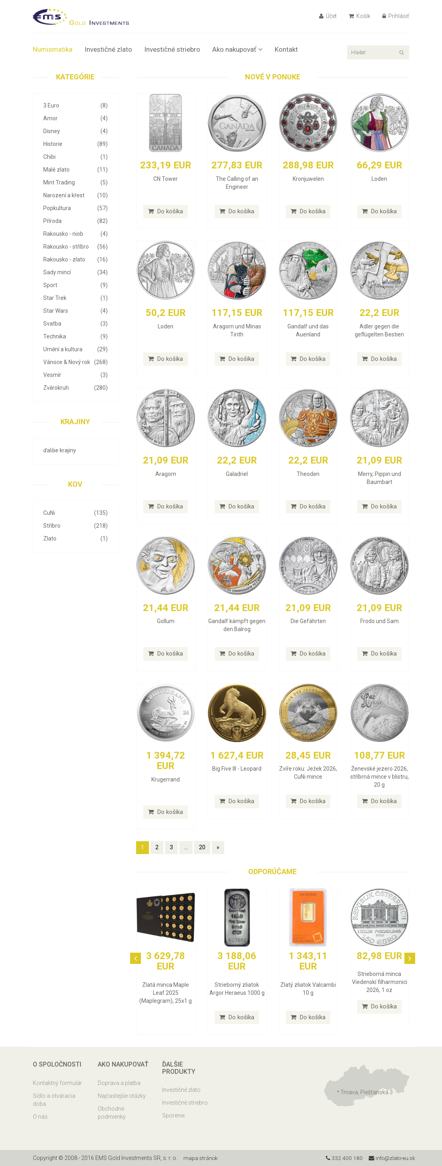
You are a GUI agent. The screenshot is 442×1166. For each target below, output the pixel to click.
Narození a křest (75, 195)
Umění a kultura (75, 349)
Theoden (308, 474)
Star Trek (75, 298)
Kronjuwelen (308, 179)
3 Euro (75, 105)
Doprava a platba (119, 1083)
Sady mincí (75, 272)
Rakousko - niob (75, 234)
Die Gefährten (308, 621)
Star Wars (75, 311)
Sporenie (173, 1115)
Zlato (75, 538)
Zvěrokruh (75, 388)
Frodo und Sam (379, 621)
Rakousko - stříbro (75, 247)
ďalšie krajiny (59, 450)
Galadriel (237, 474)
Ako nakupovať (237, 49)
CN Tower (165, 179)
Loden (379, 179)
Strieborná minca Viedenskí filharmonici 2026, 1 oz (379, 982)
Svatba (75, 324)
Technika (75, 336)
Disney (75, 131)
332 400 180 (341, 1158)
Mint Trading (75, 182)
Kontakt (286, 49)
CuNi (75, 513)
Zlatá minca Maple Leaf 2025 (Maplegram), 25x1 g (165, 993)
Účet (328, 16)
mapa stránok (201, 1158)
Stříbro (75, 526)
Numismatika (52, 49)
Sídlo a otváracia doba (54, 1100)
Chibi (75, 157)
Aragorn (165, 474)
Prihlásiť (395, 16)
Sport (75, 285)
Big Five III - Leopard (236, 768)
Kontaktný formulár (57, 1083)
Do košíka (165, 211)
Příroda (75, 221)
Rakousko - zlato (75, 259)
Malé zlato (75, 170)
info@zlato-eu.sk (390, 1158)
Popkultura (75, 208)
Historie (75, 144)
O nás (40, 1116)
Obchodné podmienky (112, 1112)
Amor (75, 118)
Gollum (166, 621)
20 (202, 847)
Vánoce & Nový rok (75, 362)
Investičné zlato (108, 49)
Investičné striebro (172, 49)
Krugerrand (165, 779)
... (186, 847)
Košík (359, 16)
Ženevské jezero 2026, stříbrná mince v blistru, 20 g (379, 776)
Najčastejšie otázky (122, 1096)
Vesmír (75, 375)
